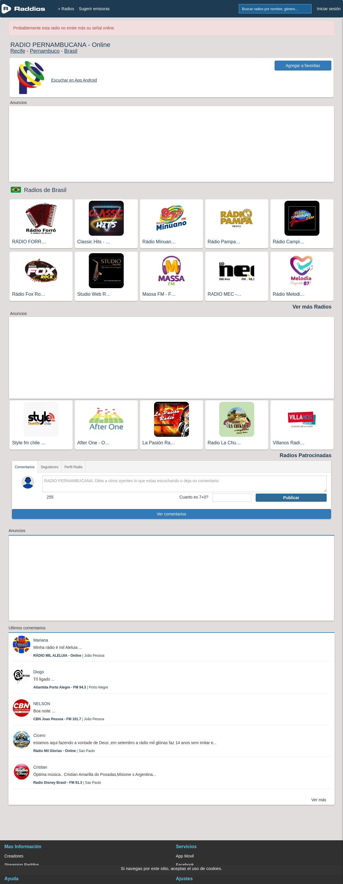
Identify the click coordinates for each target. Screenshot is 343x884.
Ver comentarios (171, 514)
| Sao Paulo (64, 751)
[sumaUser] (232, 498)
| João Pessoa (68, 656)
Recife (17, 51)
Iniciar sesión (329, 8)
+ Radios (66, 8)
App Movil (185, 856)
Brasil (70, 51)
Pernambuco (44, 51)
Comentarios (25, 467)
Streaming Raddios (21, 864)
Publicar (291, 497)
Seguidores (50, 467)
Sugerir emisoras (94, 8)
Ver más (318, 799)
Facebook (185, 864)
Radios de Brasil (45, 190)
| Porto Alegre (70, 687)
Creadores (13, 856)
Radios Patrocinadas (305, 455)
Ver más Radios (311, 307)
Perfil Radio (73, 467)
